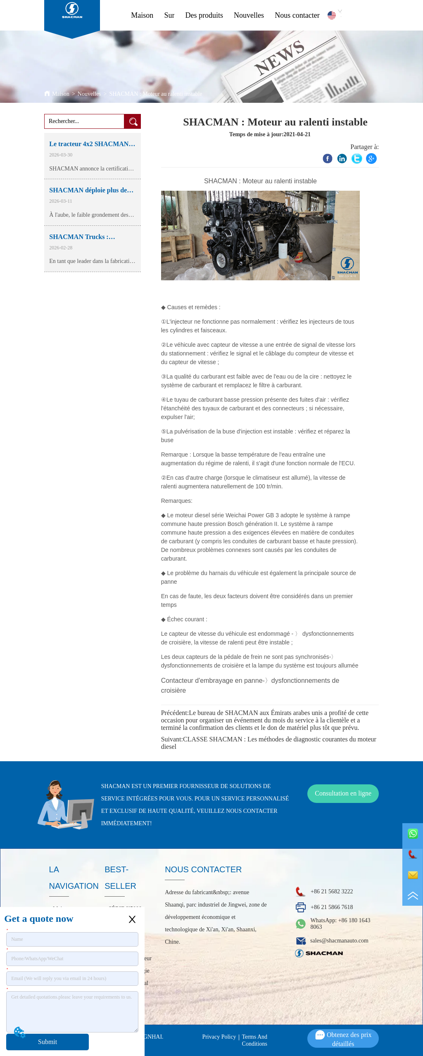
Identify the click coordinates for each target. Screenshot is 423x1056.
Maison (142, 15)
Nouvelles (249, 15)
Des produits (204, 15)
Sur (169, 15)
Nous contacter (297, 15)
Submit (47, 1041)
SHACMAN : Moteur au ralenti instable (155, 94)
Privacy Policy (219, 1037)
